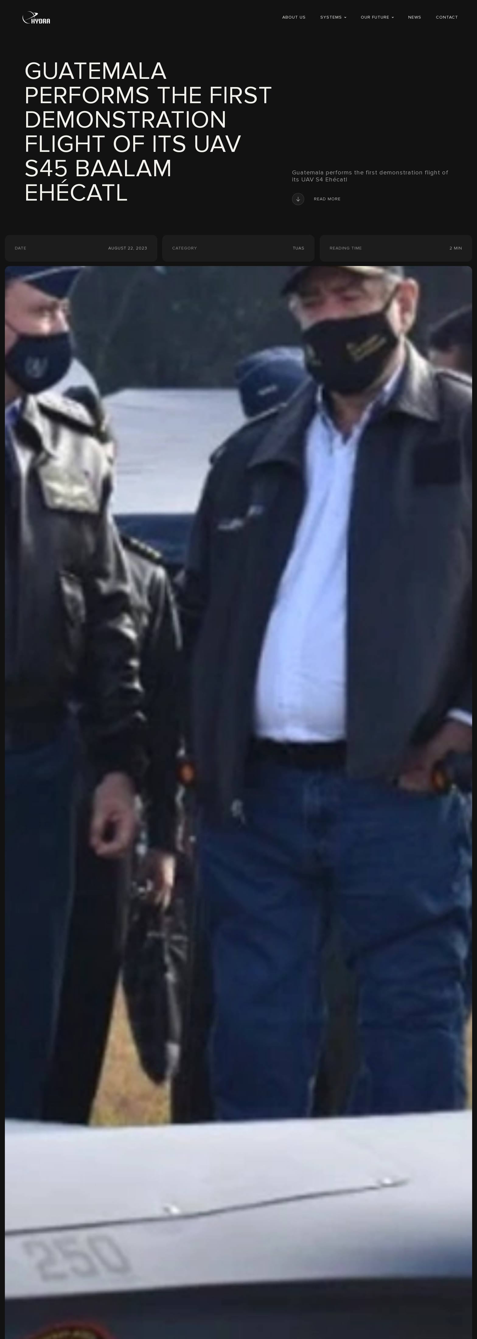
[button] (333, 17)
